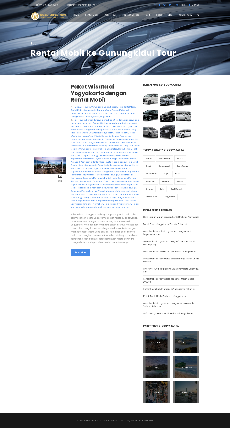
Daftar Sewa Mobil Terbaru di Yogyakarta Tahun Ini (169, 289)
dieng (104, 120)
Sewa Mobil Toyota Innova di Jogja (120, 187)
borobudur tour (93, 120)
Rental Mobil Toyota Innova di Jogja (115, 165)
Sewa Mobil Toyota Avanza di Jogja (110, 181)
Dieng (156, 367)
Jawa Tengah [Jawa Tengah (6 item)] (183, 166)
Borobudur (85, 107)
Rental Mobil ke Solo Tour (88, 152)
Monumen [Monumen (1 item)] (150, 181)
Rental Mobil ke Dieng (97, 145)
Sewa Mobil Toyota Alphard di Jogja (100, 178)
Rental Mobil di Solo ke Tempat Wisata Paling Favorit (169, 251)
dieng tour (129, 120)
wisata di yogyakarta (120, 204)
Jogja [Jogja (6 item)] (165, 174)
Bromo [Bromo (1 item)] (180, 158)
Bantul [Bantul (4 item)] (149, 158)
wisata (105, 204)
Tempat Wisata (130, 14)
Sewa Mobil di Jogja (109, 174)
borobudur (80, 120)
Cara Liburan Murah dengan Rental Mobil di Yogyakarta (171, 217)
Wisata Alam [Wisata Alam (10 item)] (152, 196)
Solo (156, 392)
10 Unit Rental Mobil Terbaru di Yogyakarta (164, 296)
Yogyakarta (105, 116)
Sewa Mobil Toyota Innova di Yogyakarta (90, 191)
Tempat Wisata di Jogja (82, 194)
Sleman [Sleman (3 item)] (149, 189)
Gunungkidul (97, 107)
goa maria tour (84, 123)
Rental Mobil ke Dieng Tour (120, 145)
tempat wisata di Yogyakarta (108, 194)
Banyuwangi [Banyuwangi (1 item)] (164, 158)
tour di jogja (133, 194)
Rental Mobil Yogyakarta (127, 171)
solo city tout (116, 191)
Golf (148, 14)
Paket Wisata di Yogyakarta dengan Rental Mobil (99, 93)
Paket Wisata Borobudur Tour (96, 126)
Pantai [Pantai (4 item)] (180, 181)
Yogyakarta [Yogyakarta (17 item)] (170, 196)
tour (124, 194)
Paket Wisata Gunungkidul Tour (90, 132)
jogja (124, 123)
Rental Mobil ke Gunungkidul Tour (107, 148)
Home (76, 14)
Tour (115, 113)
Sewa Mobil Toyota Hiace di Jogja (116, 184)
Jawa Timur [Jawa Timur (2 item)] (151, 174)
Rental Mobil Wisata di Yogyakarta (99, 171)
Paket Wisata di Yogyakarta (124, 126)
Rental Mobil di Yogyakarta (83, 110)
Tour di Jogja (124, 113)
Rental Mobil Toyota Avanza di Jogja (100, 158)
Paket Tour (110, 14)
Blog (170, 14)
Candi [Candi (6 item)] (148, 166)
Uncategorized (92, 116)
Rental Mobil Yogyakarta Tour (85, 174)
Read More (80, 252)
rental (89, 139)
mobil (78, 126)
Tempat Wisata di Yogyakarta (98, 113)
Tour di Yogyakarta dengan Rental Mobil (110, 200)
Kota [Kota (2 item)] (177, 174)
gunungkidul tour (113, 123)
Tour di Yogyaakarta (80, 200)
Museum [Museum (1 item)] (166, 181)
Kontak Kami (185, 14)
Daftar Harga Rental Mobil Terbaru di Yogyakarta (168, 313)
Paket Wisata (116, 107)
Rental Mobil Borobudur (104, 139)
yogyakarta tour (122, 207)
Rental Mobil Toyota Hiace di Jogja (109, 162)
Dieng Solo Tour (115, 120)
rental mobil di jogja (85, 142)
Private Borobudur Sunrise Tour (109, 136)
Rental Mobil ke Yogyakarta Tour (116, 152)
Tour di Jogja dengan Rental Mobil (87, 197)
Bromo (186, 342)
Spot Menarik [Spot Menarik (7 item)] (176, 189)
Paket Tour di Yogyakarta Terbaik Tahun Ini (165, 224)
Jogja (106, 107)
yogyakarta (108, 207)
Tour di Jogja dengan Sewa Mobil (120, 197)
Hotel (159, 14)
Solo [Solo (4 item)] (162, 189)
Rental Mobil (91, 14)
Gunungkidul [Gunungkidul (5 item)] (164, 166)
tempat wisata (130, 191)
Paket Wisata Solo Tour (117, 132)
